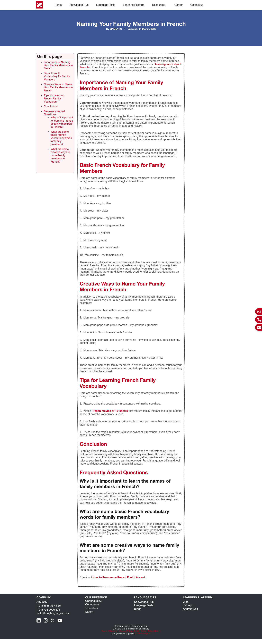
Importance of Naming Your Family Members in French (58, 65)
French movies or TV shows (110, 410)
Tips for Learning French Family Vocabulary (54, 98)
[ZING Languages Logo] (39, 5)
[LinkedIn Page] (40, 620)
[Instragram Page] (46, 620)
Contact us (196, 4)
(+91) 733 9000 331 (48, 609)
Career (178, 4)
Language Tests (105, 4)
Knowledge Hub (79, 4)
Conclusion (51, 106)
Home (58, 4)
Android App (190, 608)
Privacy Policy (125, 631)
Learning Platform (133, 4)
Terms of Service (109, 631)
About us (42, 601)
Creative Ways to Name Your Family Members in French (58, 87)
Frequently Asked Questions (54, 113)
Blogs (137, 608)
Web (185, 601)
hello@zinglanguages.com (53, 613)
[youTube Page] (60, 620)
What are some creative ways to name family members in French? (60, 155)
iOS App (188, 605)
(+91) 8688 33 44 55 (49, 605)
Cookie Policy (140, 631)
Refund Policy (154, 631)
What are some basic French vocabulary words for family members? (61, 138)
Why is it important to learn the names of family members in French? (62, 122)
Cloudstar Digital (142, 633)
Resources (159, 5)
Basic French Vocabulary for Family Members (57, 76)
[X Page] (53, 620)
